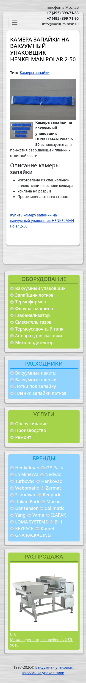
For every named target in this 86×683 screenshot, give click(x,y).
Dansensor (26, 508)
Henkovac (51, 481)
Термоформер (30, 301)
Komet (47, 528)
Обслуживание (31, 423)
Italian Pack (27, 501)
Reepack (52, 494)
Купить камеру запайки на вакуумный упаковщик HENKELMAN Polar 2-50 (42, 221)
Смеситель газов (33, 321)
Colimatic (54, 508)
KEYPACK (24, 528)
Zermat (53, 487)
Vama (38, 514)
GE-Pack (54, 467)
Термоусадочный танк (39, 328)
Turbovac (24, 481)
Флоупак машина (34, 308)
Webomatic (27, 487)
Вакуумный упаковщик (40, 288)
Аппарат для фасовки (38, 335)
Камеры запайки (35, 72)
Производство (30, 430)
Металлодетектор (34, 342)
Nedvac (53, 474)
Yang (20, 514)
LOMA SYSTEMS (31, 521)
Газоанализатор (32, 315)
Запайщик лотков (34, 295)
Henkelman (27, 467)
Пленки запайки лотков (41, 393)
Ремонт (23, 437)
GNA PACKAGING (33, 535)
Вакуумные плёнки (36, 379)
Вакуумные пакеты (35, 372)
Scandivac (25, 494)
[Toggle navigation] (14, 22)
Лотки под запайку (35, 386)
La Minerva (26, 474)
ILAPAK (58, 514)
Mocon (53, 501)
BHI (58, 521)
